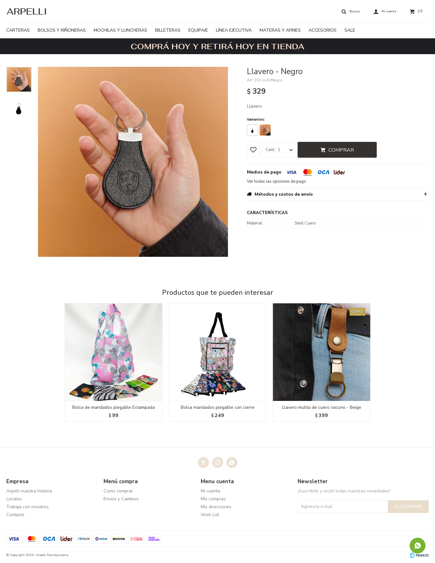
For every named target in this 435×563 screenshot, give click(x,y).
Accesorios (323, 30)
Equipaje (198, 30)
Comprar (341, 150)
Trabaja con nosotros (27, 507)
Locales (14, 499)
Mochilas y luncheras (120, 30)
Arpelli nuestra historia (29, 491)
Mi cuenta (210, 491)
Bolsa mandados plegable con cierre (218, 407)
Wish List (210, 515)
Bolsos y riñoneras (62, 30)
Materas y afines (280, 30)
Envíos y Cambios (121, 499)
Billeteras (167, 30)
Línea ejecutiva (234, 30)
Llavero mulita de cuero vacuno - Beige (321, 407)
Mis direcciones (216, 507)
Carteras (18, 30)
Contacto (15, 515)
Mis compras (213, 499)
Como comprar (118, 491)
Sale (349, 30)
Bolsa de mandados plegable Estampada (113, 407)
